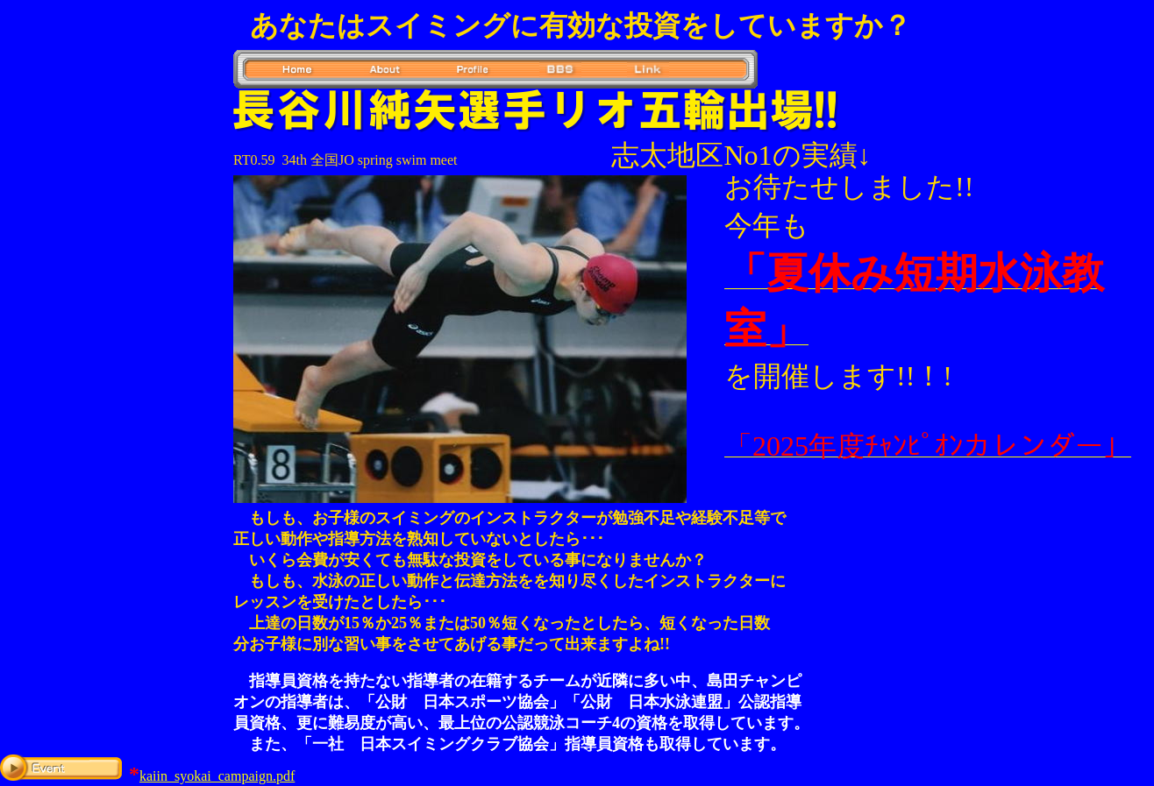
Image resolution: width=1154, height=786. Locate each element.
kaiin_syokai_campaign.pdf (217, 775)
